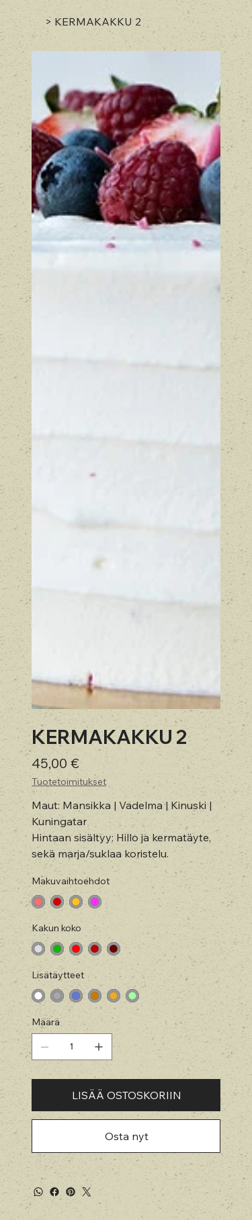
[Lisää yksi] (98, 1046)
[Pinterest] (70, 1192)
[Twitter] (86, 1192)
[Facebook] (54, 1192)
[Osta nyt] (126, 1136)
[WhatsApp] (38, 1192)
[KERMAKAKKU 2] (97, 21)
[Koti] (37, 21)
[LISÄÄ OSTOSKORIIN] (126, 1095)
